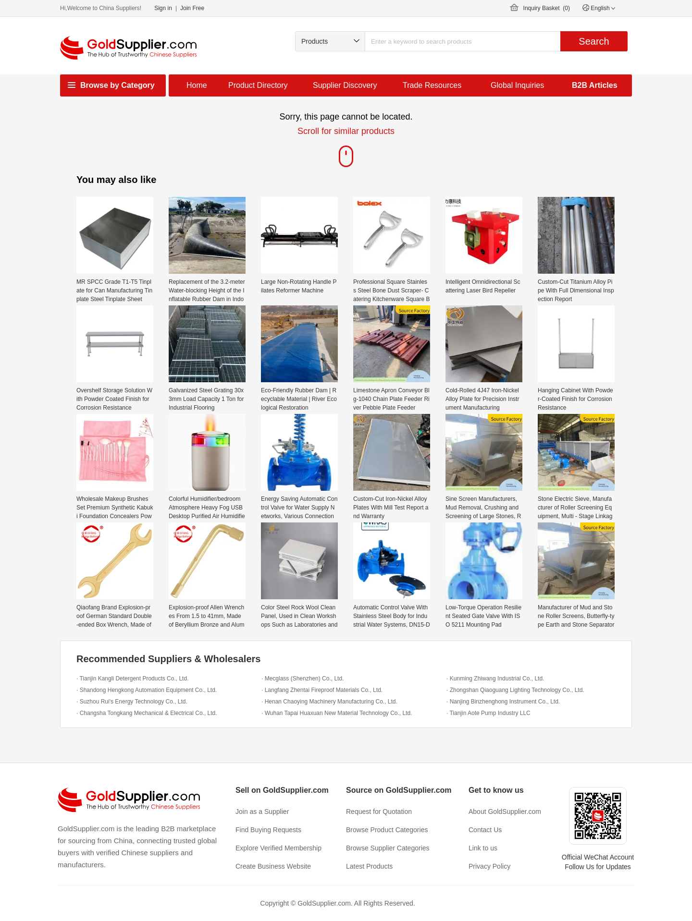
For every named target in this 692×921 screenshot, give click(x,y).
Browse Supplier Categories (388, 848)
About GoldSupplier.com (505, 811)
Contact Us (485, 830)
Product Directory (258, 85)
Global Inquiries (517, 85)
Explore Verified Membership (278, 848)
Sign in (163, 8)
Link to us (483, 848)
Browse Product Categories (387, 830)
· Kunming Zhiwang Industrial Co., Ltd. (495, 678)
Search (594, 41)
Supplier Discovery (345, 85)
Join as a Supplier (262, 811)
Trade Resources (432, 85)
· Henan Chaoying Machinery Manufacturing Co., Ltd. (329, 701)
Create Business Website (273, 866)
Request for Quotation (379, 811)
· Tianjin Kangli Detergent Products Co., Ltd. (132, 678)
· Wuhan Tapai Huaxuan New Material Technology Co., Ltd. (336, 713)
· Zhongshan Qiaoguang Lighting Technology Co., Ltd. (515, 690)
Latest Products (369, 866)
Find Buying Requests (268, 830)
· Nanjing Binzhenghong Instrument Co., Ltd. (503, 701)
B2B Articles (595, 85)
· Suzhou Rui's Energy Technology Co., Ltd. (131, 701)
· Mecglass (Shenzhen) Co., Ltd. (302, 678)
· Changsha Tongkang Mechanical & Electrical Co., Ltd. (146, 713)
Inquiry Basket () (546, 8)
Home (196, 85)
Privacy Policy (489, 866)
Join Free (192, 8)
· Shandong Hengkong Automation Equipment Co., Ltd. (146, 690)
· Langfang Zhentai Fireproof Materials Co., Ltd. (322, 690)
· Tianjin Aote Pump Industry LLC (488, 713)
